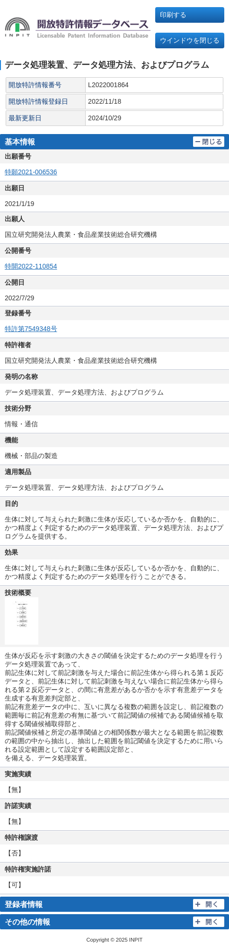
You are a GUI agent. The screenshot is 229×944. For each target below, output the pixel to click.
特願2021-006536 (31, 172)
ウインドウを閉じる (190, 40)
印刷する (173, 14)
